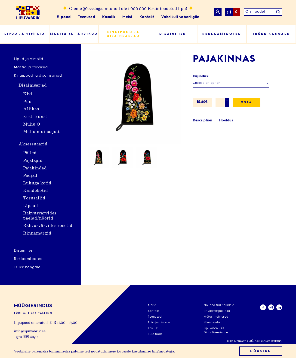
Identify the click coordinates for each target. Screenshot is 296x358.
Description (202, 120)
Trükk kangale (27, 267)
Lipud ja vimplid (28, 59)
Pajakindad (35, 168)
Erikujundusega (159, 322)
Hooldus (226, 120)
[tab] (202, 120)
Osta (246, 102)
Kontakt (146, 17)
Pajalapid (33, 160)
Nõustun (260, 351)
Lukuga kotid (37, 183)
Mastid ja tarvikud (31, 67)
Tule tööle (155, 334)
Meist (127, 17)
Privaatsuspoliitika (217, 311)
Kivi (27, 93)
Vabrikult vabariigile (180, 17)
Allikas (31, 108)
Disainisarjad (32, 85)
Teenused (86, 17)
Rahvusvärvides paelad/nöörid (39, 215)
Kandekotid (35, 190)
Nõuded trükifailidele (219, 305)
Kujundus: (201, 76)
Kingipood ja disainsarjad (38, 76)
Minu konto (212, 322)
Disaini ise (23, 251)
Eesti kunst (35, 116)
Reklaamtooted (28, 259)
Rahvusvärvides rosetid (48, 225)
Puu (27, 101)
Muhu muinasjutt (41, 131)
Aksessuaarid (33, 144)
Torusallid (34, 198)
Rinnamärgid (37, 233)
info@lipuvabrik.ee (30, 330)
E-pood (64, 17)
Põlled (30, 152)
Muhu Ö (31, 124)
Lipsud (30, 205)
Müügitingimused (216, 317)
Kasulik (108, 17)
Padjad (30, 175)
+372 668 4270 (26, 336)
